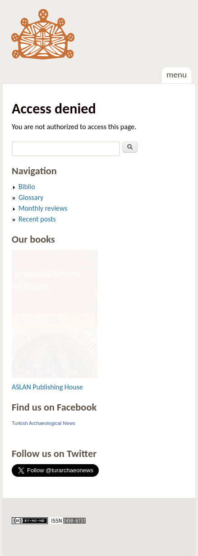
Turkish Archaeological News (43, 423)
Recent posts (37, 219)
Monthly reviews (42, 208)
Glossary (30, 197)
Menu (176, 74)
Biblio (26, 186)
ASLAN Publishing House (47, 387)
